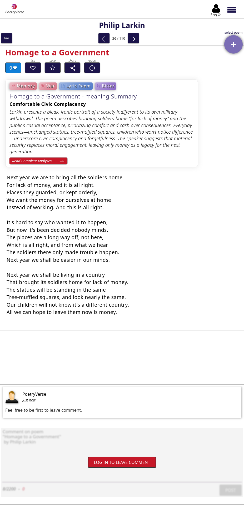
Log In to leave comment (122, 462)
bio (6, 38)
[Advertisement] (122, 357)
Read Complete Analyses (32, 160)
